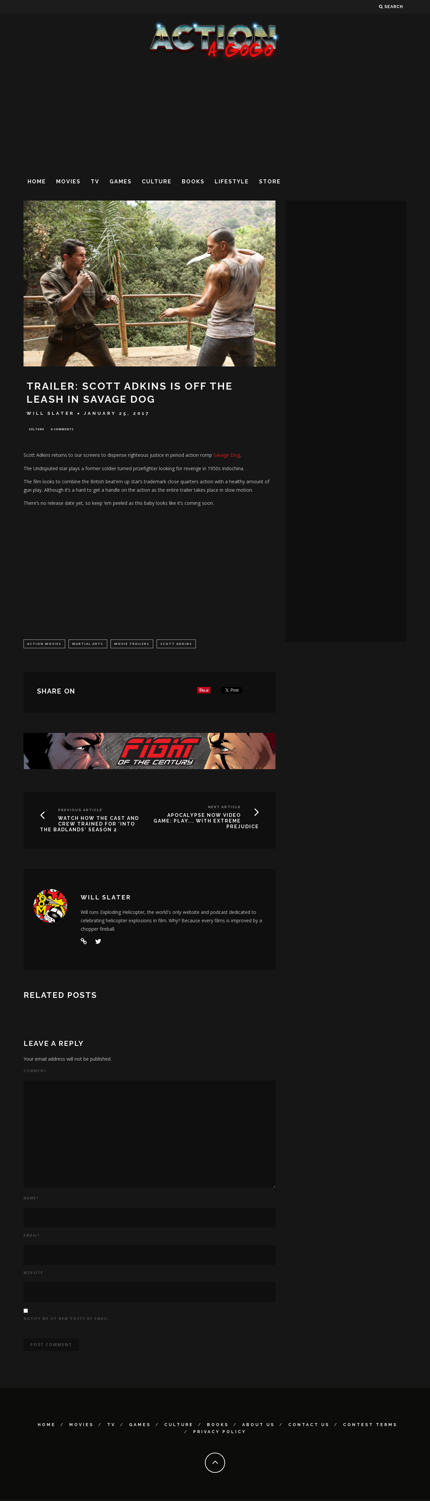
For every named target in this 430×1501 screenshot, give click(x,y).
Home (37, 181)
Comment (35, 1072)
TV (95, 181)
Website (33, 1274)
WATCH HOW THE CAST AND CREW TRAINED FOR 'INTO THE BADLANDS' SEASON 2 (89, 825)
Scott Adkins (176, 645)
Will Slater (51, 413)
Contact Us (309, 1426)
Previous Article (80, 811)
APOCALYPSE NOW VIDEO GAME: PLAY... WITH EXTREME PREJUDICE (206, 822)
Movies (68, 181)
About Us (258, 1426)
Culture (157, 181)
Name (31, 1199)
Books (193, 181)
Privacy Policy (219, 1433)
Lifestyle (232, 181)
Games (121, 181)
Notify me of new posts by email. (67, 1320)
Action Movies (44, 645)
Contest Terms (370, 1426)
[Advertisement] (215, 117)
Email (32, 1237)
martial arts (87, 645)
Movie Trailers (131, 645)
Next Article (224, 808)
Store (270, 181)
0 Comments (62, 429)
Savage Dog (226, 456)
